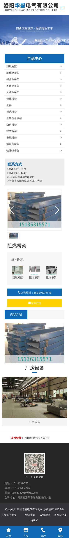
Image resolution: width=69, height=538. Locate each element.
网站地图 (30, 514)
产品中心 (50, 40)
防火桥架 (34, 124)
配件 (34, 105)
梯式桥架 (34, 131)
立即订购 (34, 303)
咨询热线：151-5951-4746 (34, 292)
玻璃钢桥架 (34, 73)
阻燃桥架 (64, 40)
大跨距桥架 (34, 92)
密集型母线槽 (34, 118)
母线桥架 (34, 99)
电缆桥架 (34, 137)
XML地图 (45, 514)
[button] (57, 210)
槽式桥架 (34, 112)
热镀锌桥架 (34, 144)
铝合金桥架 (34, 79)
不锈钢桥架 (34, 86)
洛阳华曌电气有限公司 (37, 437)
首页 (40, 40)
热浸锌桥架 (34, 150)
